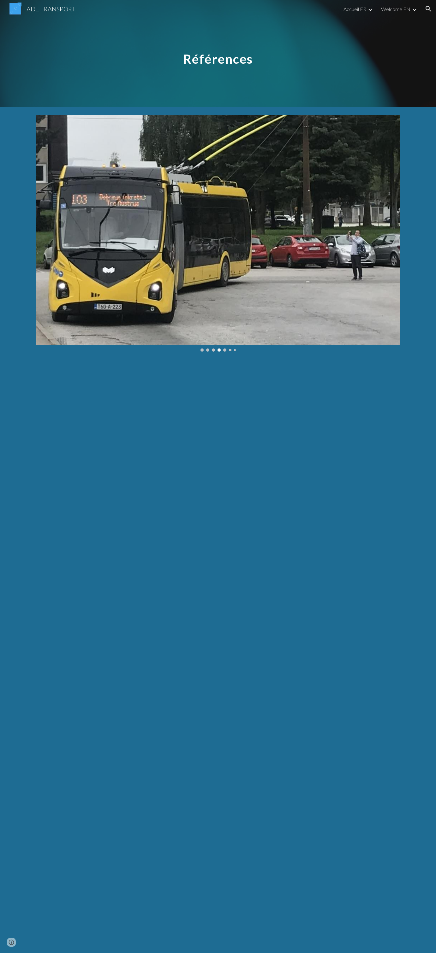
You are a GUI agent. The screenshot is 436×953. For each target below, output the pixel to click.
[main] (218, 53)
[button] (428, 8)
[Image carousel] (218, 233)
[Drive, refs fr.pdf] (218, 506)
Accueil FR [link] (354, 9)
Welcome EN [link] (395, 9)
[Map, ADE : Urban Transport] (218, 803)
